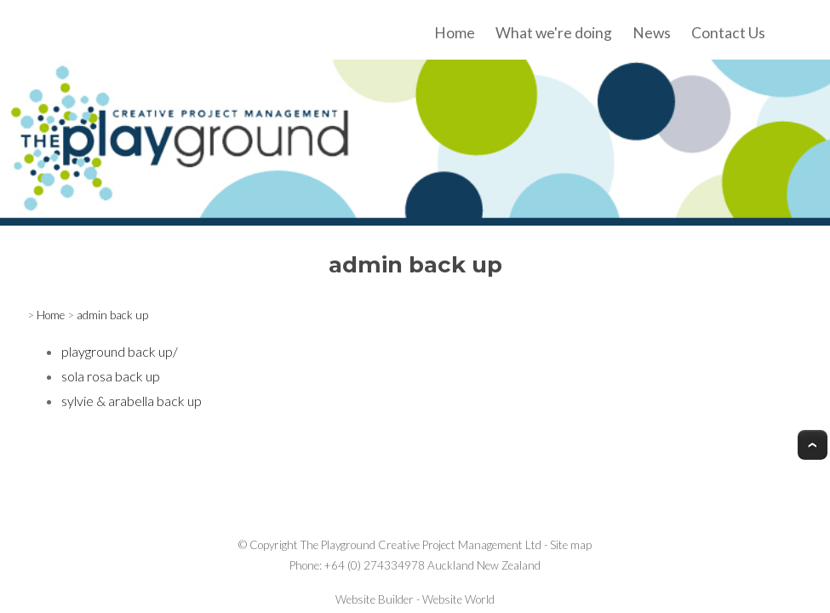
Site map (571, 545)
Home (454, 33)
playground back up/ (119, 351)
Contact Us (728, 33)
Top (812, 445)
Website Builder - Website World (415, 599)
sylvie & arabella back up (131, 400)
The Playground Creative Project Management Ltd (421, 545)
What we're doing (553, 33)
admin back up (112, 315)
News (652, 33)
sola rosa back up (110, 376)
